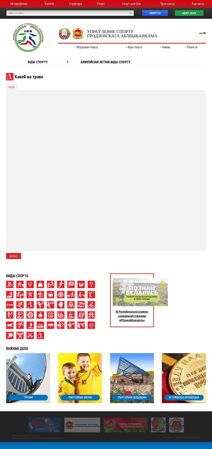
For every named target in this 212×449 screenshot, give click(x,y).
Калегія (49, 3)
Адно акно (189, 13)
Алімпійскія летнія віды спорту (105, 62)
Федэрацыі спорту (87, 47)
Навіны (166, 47)
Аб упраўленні (19, 3)
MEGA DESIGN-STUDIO (187, 437)
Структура (75, 3)
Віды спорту (135, 47)
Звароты (154, 13)
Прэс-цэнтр (167, 3)
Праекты (192, 47)
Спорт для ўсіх (131, 3)
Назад (13, 256)
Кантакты (198, 3)
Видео (12, 87)
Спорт (101, 3)
